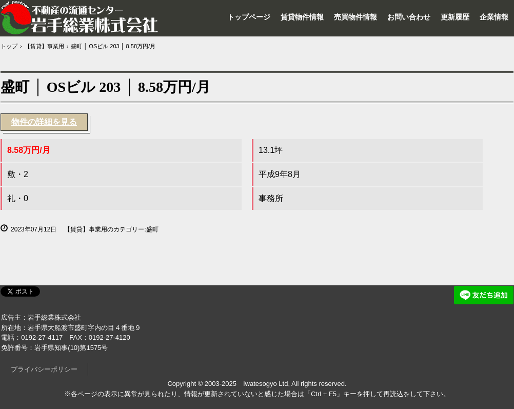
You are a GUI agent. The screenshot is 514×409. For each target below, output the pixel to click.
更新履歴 (455, 17)
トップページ (248, 17)
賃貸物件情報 (302, 17)
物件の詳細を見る (44, 122)
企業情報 (494, 17)
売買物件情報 (355, 17)
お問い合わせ (408, 17)
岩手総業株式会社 (80, 17)
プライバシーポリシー (44, 369)
